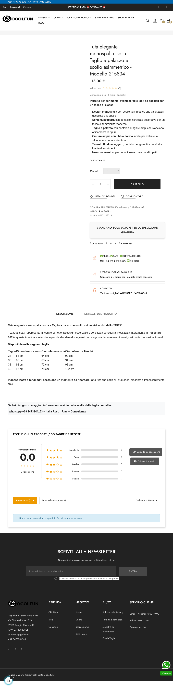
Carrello (137, 192)
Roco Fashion (105, 219)
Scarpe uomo (82, 634)
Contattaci (27, 7)
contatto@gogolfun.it (18, 642)
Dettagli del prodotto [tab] (100, 322)
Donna (79, 627)
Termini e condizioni (113, 627)
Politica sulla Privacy (113, 620)
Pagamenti (15, 7)
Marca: (94, 219)
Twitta (112, 251)
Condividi (97, 251)
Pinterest (126, 251)
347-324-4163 (137, 215)
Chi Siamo (53, 620)
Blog (50, 627)
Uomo (79, 620)
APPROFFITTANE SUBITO (39, 1)
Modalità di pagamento (108, 636)
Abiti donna (81, 642)
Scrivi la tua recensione (146, 460)
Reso (5, 7)
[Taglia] (111, 179)
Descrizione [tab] (64, 322)
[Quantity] (100, 192)
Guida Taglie (97, 168)
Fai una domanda (144, 469)
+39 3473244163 (17, 647)
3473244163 (96, 7)
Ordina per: (141, 508)
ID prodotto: (97, 223)
